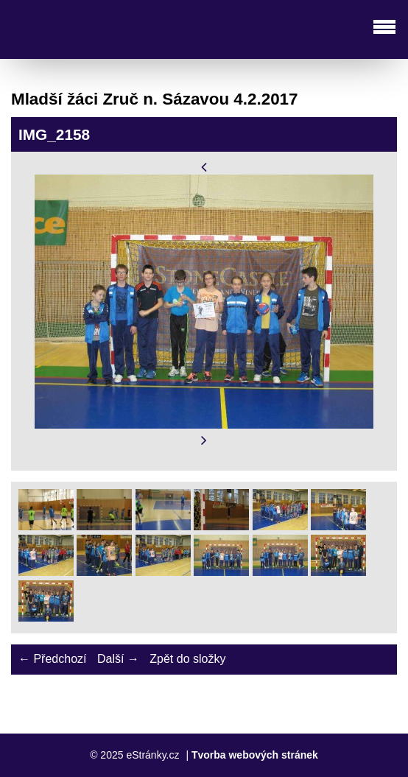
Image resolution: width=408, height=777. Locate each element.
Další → (118, 659)
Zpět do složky (187, 659)
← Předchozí (52, 659)
